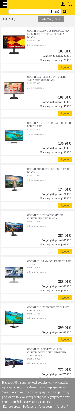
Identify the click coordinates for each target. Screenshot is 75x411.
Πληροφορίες (11, 406)
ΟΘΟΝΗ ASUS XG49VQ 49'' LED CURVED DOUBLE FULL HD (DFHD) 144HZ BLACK (47, 352)
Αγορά (65, 67)
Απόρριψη (45, 406)
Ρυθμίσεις (29, 406)
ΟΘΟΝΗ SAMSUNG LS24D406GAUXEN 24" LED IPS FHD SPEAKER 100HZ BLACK (48, 34)
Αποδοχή (62, 406)
